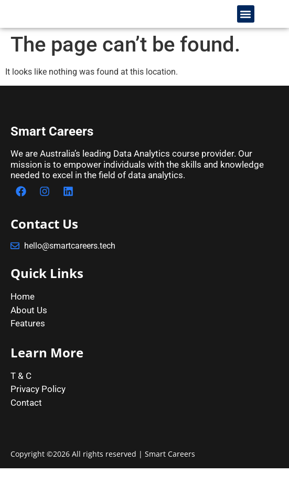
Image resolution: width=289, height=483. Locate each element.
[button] (245, 21)
